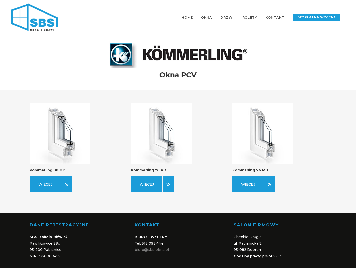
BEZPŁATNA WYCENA (316, 17)
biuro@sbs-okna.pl (152, 249)
